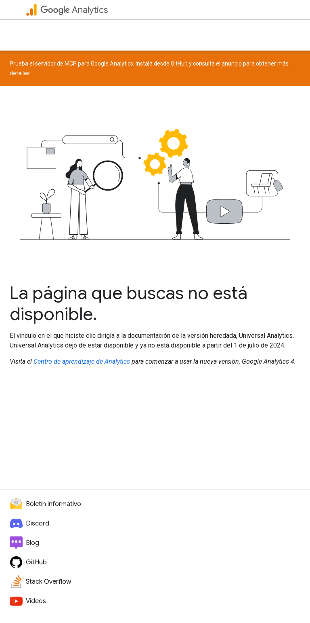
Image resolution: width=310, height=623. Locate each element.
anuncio (232, 63)
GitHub (179, 63)
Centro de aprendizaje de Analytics (82, 361)
